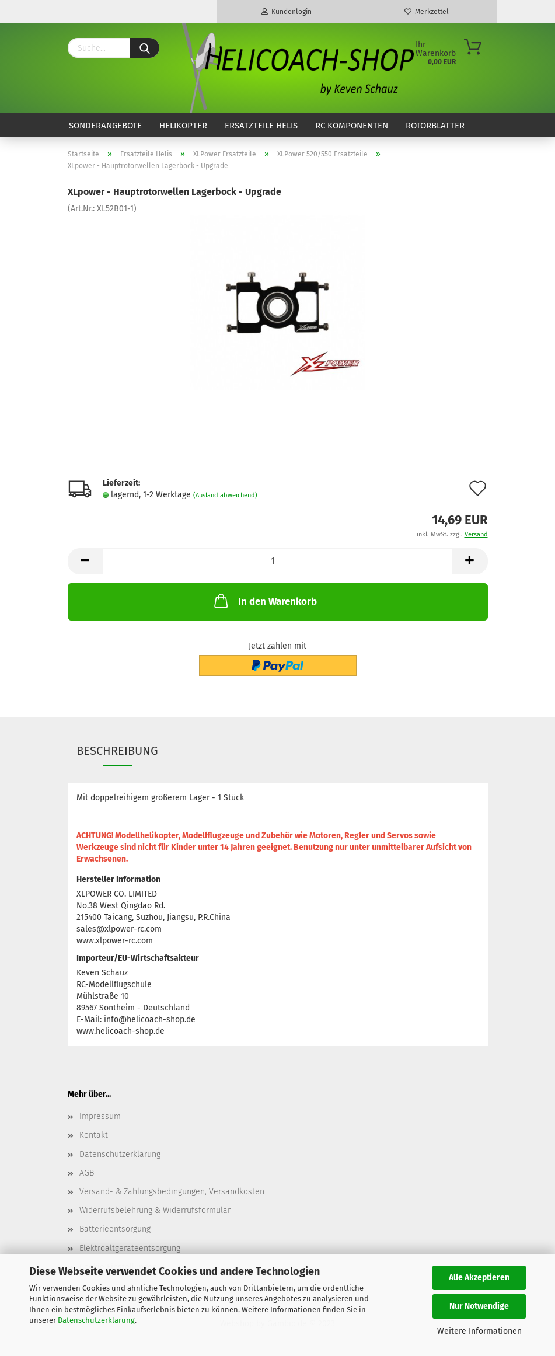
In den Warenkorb (264, 600)
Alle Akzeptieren (479, 1277)
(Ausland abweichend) (225, 495)
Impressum (100, 1116)
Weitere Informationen (479, 1331)
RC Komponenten (351, 125)
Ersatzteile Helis (261, 125)
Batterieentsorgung (115, 1229)
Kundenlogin (286, 12)
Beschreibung (117, 751)
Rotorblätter (435, 125)
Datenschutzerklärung (96, 1320)
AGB (86, 1173)
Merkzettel (426, 12)
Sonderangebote (105, 125)
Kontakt (93, 1135)
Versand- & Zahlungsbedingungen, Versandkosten (171, 1192)
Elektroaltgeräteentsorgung (129, 1248)
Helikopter (183, 125)
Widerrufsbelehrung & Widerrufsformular (155, 1210)
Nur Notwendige (479, 1306)
